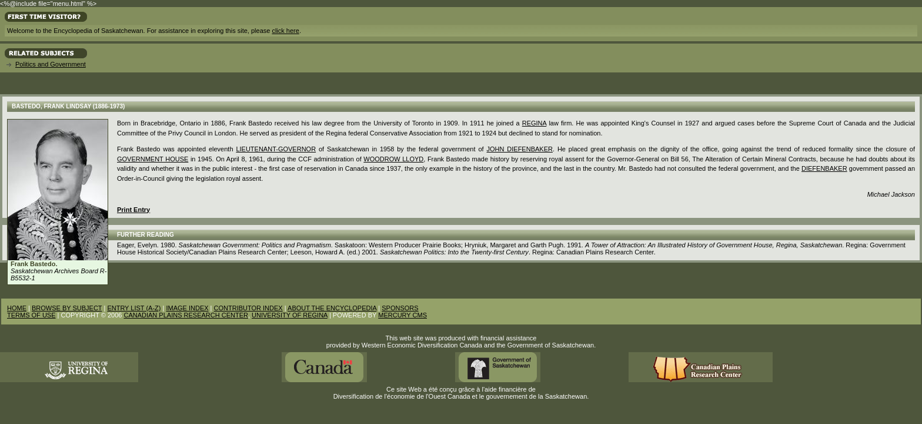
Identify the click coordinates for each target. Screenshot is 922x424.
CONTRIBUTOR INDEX (248, 308)
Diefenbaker (824, 168)
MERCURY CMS (402, 315)
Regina (534, 123)
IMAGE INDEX (187, 308)
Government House (152, 159)
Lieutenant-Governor (276, 149)
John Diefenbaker (519, 149)
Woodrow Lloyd (393, 159)
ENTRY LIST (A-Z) (134, 308)
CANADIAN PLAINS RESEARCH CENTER (185, 315)
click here (285, 30)
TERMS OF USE (31, 315)
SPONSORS (400, 308)
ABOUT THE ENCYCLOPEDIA (332, 308)
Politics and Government (50, 64)
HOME (16, 308)
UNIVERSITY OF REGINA (290, 315)
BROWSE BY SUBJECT (67, 308)
